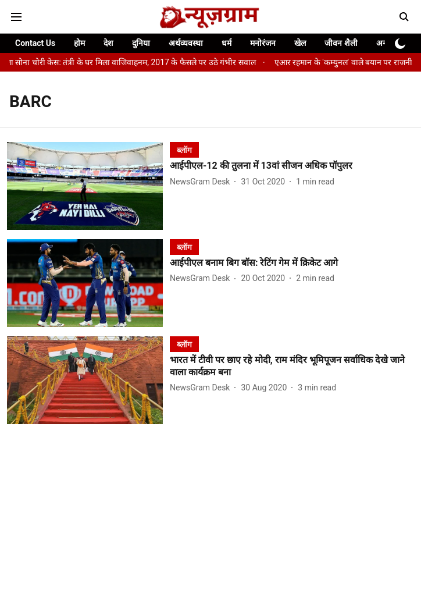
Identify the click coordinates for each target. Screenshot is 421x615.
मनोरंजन (263, 43)
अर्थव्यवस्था (186, 43)
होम (79, 43)
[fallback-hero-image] (88, 186)
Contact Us (35, 43)
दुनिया (141, 43)
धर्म (226, 43)
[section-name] (184, 149)
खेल (300, 43)
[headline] (292, 166)
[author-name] (202, 182)
